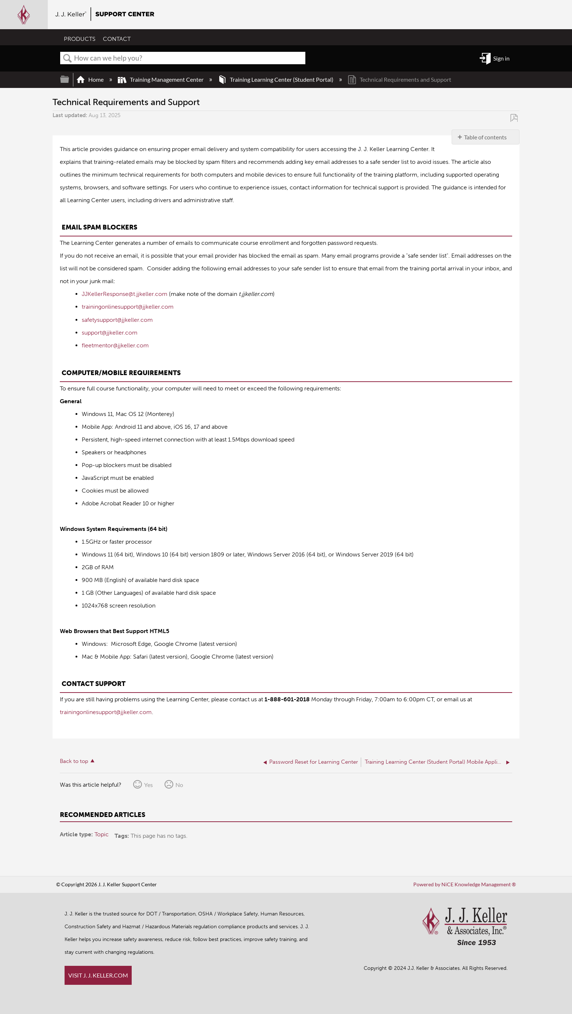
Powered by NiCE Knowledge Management (464, 884)
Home (90, 79)
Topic (101, 833)
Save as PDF (514, 117)
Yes (148, 783)
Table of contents (485, 137)
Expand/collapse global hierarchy (69, 79)
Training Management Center (161, 79)
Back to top (74, 760)
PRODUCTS (80, 39)
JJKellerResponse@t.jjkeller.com (124, 293)
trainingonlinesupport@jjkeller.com (128, 306)
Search (67, 58)
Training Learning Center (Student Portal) (276, 79)
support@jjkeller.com (110, 332)
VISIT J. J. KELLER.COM (98, 975)
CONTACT (117, 39)
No (179, 783)
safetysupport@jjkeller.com (117, 319)
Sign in (501, 58)
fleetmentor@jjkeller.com (115, 345)
